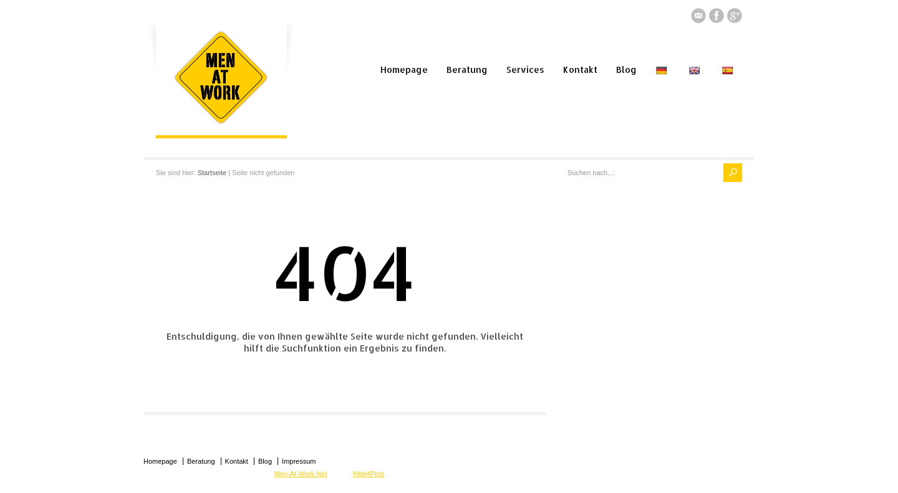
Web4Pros (368, 473)
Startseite (212, 172)
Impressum (299, 461)
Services (525, 69)
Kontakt (580, 69)
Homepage (404, 69)
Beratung (467, 69)
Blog (626, 69)
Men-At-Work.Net (300, 473)
